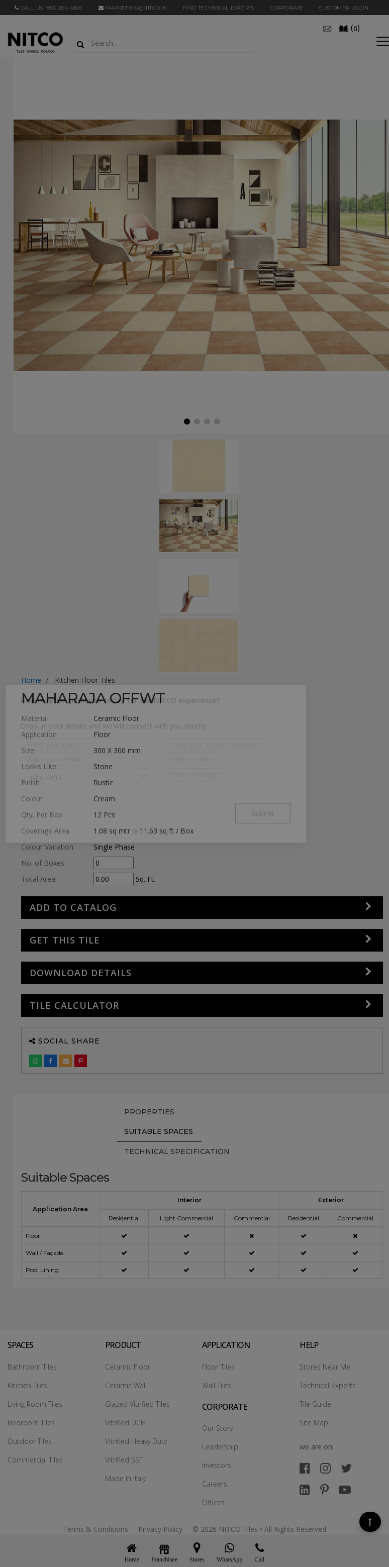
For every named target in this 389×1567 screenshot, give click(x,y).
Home (31, 680)
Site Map (314, 1422)
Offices (213, 1502)
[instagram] (325, 1467)
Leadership (220, 1446)
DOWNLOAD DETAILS (81, 973)
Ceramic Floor (127, 1367)
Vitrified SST (124, 1460)
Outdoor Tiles (30, 1441)
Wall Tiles (216, 1385)
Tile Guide (315, 1404)
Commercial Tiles (35, 1460)
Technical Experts (328, 1385)
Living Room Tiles (35, 1404)
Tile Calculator (74, 1005)
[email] (327, 27)
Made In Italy (125, 1478)
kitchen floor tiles (85, 680)
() (349, 27)
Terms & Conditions (95, 1529)
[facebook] (305, 1467)
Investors (216, 1465)
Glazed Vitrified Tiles (137, 1404)
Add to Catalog (73, 907)
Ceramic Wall (126, 1385)
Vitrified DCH (125, 1422)
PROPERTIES (149, 1111)
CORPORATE (287, 8)
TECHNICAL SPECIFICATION (177, 1151)
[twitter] (346, 1467)
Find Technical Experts (218, 8)
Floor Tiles (218, 1367)
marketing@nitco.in (133, 8)
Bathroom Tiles (32, 1367)
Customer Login (344, 8)
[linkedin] (305, 1489)
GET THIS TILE (65, 940)
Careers (214, 1484)
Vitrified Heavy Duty (136, 1441)
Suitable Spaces (158, 1131)
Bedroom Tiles (31, 1422)
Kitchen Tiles (27, 1385)
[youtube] (345, 1489)
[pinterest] (324, 1489)
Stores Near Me (325, 1367)
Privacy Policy (160, 1529)
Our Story (217, 1428)
